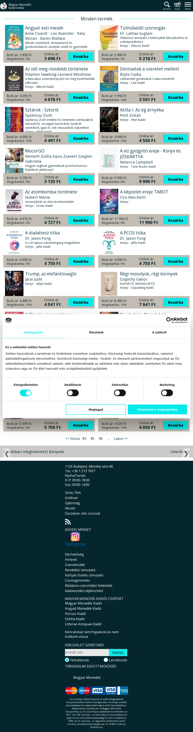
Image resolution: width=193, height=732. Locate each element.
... (109, 438)
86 (101, 438)
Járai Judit (33, 279)
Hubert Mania (37, 197)
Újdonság (72, 503)
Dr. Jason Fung (38, 238)
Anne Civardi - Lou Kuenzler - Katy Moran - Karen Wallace (55, 36)
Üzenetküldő (75, 564)
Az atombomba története (51, 192)
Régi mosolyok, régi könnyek (149, 274)
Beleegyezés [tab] (34, 332)
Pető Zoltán (130, 115)
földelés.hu (96, 727)
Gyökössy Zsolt (38, 115)
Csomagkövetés (77, 580)
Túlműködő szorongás (142, 28)
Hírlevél (71, 559)
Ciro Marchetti (133, 197)
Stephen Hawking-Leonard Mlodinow (58, 74)
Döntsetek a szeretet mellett (149, 69)
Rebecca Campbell (136, 162)
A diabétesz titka (42, 233)
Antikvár (71, 497)
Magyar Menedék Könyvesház (15, 8)
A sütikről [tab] (158, 332)
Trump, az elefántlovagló (50, 274)
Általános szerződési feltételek (88, 585)
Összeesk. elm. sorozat (82, 513)
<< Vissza (72, 438)
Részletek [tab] (96, 332)
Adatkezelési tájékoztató (84, 590)
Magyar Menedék (87, 677)
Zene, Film (73, 492)
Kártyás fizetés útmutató (84, 575)
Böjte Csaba (130, 74)
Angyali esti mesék (44, 28)
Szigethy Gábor (133, 279)
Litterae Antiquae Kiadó (83, 624)
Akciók (70, 508)
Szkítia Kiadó (75, 619)
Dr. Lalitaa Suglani (136, 33)
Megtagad (96, 409)
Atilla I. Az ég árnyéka (142, 110)
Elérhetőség (74, 554)
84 (84, 438)
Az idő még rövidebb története (56, 69)
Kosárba (80, 56)
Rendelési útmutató (80, 570)
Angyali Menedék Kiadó (83, 608)
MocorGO (34, 151)
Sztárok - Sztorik (42, 110)
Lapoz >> (121, 438)
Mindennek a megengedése (157, 409)
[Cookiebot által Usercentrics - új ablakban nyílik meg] (168, 320)
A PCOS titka (133, 233)
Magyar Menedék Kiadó (83, 603)
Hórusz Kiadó (75, 613)
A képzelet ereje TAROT (144, 192)
